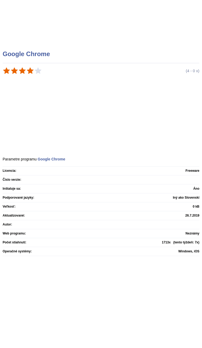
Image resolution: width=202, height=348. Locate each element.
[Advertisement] (101, 31)
